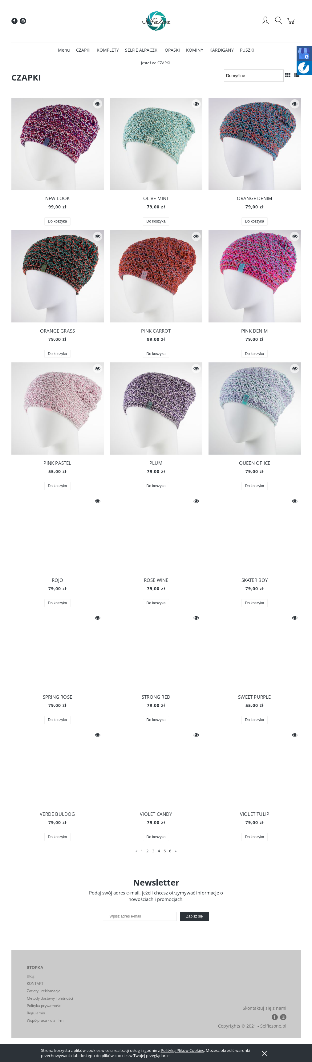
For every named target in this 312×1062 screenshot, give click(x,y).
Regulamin (36, 1013)
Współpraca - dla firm (45, 1020)
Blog (30, 976)
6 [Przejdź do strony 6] (170, 851)
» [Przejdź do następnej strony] (175, 851)
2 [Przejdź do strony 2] (147, 851)
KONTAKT (35, 983)
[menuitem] (63, 49)
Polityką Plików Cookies (182, 1050)
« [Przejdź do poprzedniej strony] (136, 851)
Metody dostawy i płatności (50, 998)
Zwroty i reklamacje (43, 990)
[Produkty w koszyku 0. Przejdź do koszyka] (291, 24)
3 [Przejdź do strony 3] (153, 851)
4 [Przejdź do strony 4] (159, 851)
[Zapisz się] (194, 916)
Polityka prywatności (44, 1005)
